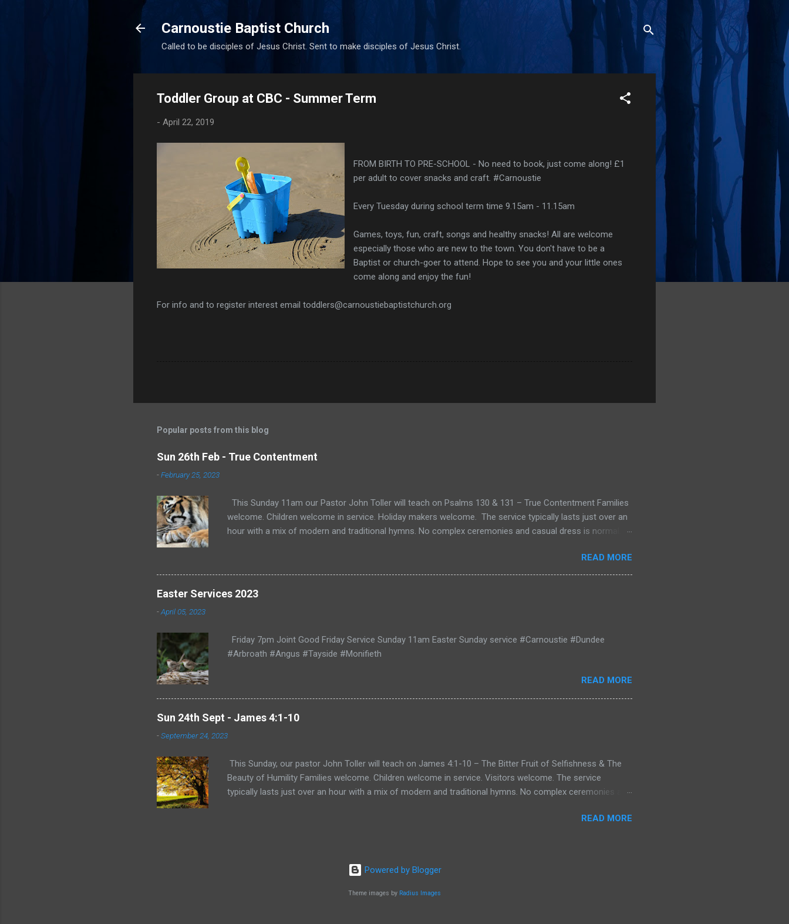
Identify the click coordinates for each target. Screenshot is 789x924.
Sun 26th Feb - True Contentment (237, 457)
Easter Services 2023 (207, 593)
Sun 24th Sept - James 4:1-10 (228, 717)
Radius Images (420, 893)
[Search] (649, 32)
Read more (606, 557)
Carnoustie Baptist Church (245, 28)
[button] (625, 100)
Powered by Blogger (394, 870)
